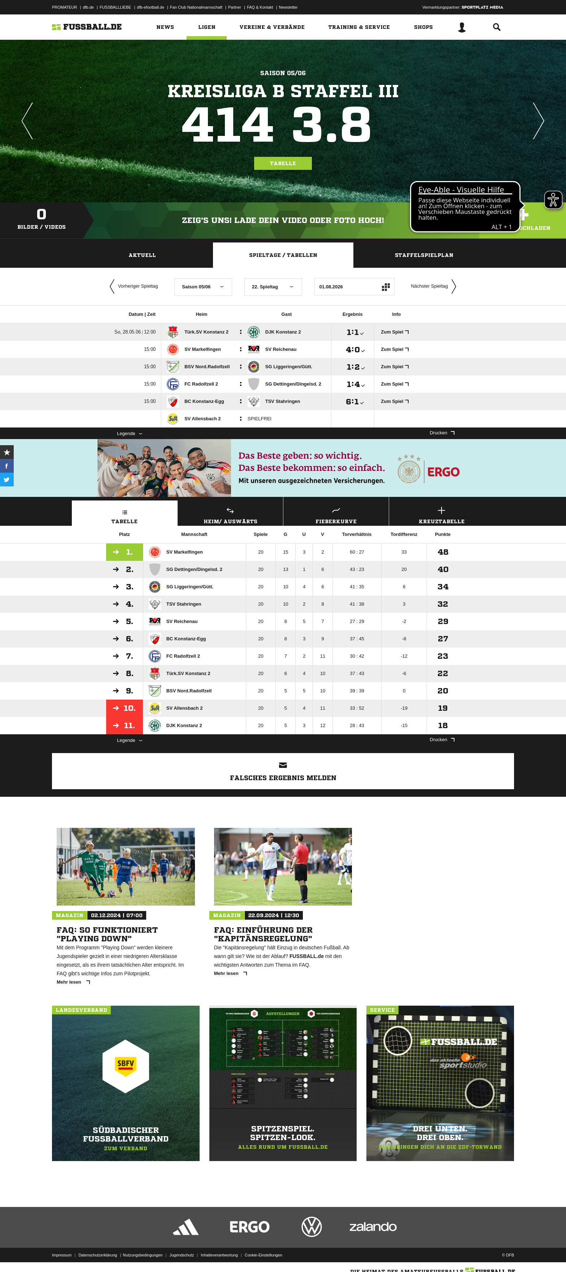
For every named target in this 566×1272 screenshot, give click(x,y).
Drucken (442, 432)
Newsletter (288, 7)
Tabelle (283, 163)
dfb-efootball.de (150, 7)
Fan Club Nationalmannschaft (196, 7)
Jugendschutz (181, 1255)
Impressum (61, 1255)
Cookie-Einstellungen (263, 1255)
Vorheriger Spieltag (132, 286)
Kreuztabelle (442, 514)
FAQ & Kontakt (260, 7)
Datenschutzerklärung (97, 1255)
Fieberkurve (336, 514)
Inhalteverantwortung (219, 1255)
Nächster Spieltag (435, 286)
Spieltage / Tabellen (283, 255)
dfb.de (88, 7)
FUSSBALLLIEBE (115, 7)
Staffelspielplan (424, 255)
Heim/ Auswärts (231, 514)
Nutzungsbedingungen (142, 1255)
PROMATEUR (64, 7)
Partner (234, 7)
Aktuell (142, 255)
